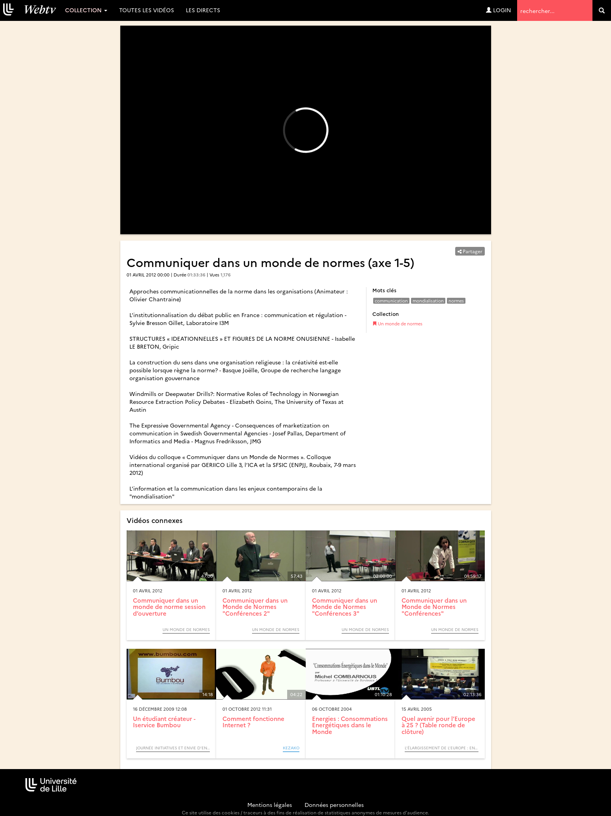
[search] (601, 10)
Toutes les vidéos (146, 10)
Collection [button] (86, 10)
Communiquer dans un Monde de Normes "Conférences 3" (344, 606)
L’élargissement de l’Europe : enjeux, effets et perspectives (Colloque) (441, 748)
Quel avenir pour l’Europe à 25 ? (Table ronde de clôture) (438, 725)
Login (498, 10)
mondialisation (428, 301)
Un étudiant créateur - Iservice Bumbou (164, 721)
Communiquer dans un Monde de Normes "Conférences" (434, 606)
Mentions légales (269, 805)
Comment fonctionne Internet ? (253, 721)
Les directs (203, 10)
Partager (470, 251)
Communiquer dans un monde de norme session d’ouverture (169, 606)
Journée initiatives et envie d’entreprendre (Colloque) (173, 748)
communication (391, 301)
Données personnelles (334, 805)
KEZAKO (291, 748)
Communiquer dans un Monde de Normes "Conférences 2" (255, 606)
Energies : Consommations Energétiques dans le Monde (350, 725)
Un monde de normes (397, 324)
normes (456, 301)
